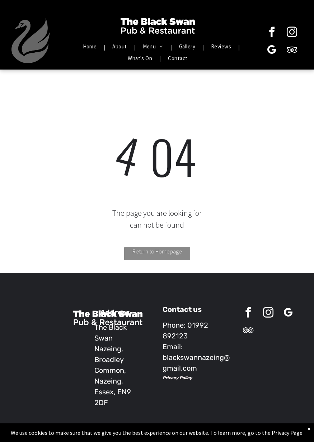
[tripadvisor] (292, 51)
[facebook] (272, 33)
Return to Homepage (157, 251)
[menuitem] (91, 47)
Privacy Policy (177, 377)
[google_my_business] (272, 51)
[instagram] (292, 33)
